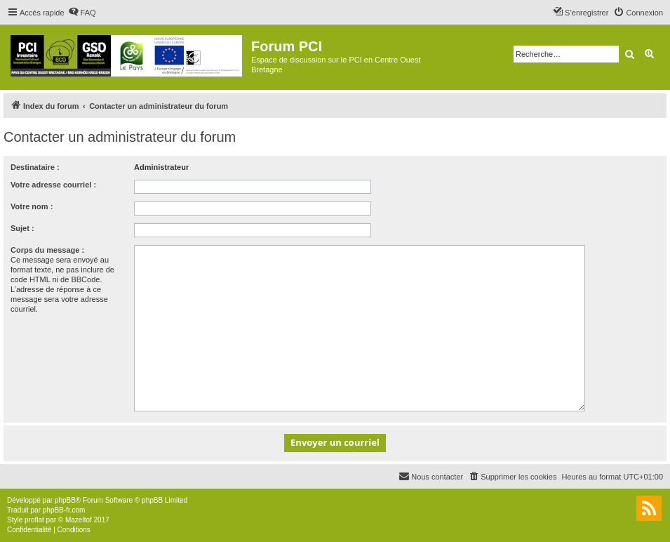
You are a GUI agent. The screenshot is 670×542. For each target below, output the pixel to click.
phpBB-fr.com (64, 510)
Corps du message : (47, 250)
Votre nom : (32, 206)
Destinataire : (35, 167)
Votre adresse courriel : (53, 184)
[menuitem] (82, 12)
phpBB (65, 500)
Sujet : (22, 228)
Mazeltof (78, 520)
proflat (34, 520)
